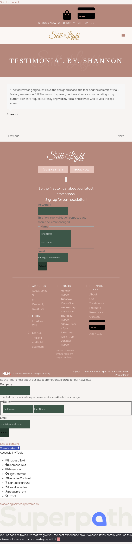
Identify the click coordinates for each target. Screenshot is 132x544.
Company (6, 385)
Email (41, 252)
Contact (94, 317)
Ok (58, 540)
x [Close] (2, 440)
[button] (123, 35)
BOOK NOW (82, 169)
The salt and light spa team (38, 342)
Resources (96, 313)
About (93, 295)
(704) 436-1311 (53, 169)
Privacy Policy (122, 375)
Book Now (46, 23)
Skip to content (9, 2)
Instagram (44, 205)
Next (121, 136)
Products (95, 308)
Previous (13, 136)
